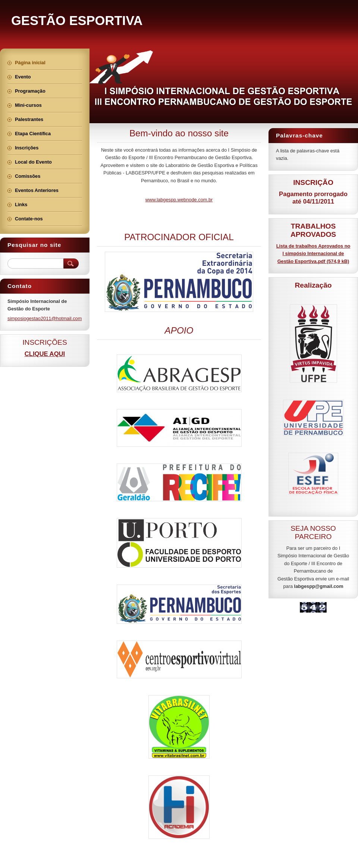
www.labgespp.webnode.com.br (179, 199)
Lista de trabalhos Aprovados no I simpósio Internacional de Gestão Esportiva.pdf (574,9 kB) (313, 253)
